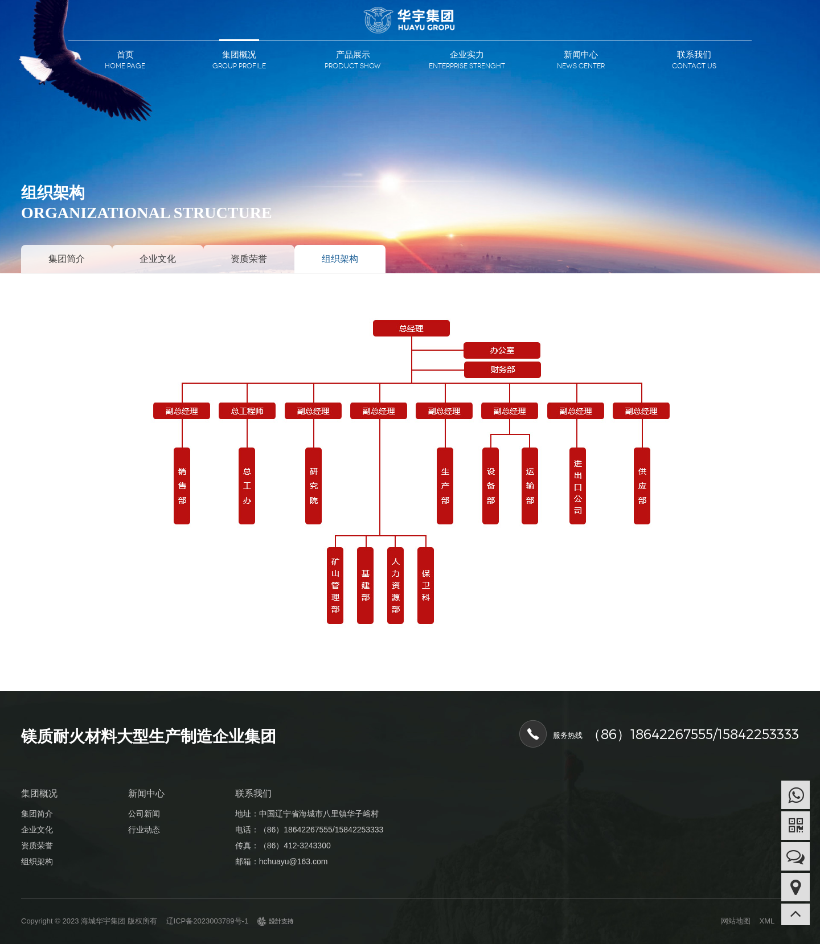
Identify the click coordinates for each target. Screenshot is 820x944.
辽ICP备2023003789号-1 (207, 921)
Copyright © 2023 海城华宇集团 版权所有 (89, 921)
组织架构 (340, 259)
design (275, 925)
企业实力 (467, 54)
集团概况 (239, 54)
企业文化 (158, 259)
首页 (125, 54)
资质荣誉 (249, 259)
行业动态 (144, 829)
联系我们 (694, 54)
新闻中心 (581, 54)
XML (767, 921)
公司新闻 (144, 813)
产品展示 (353, 54)
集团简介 (66, 259)
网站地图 (736, 921)
